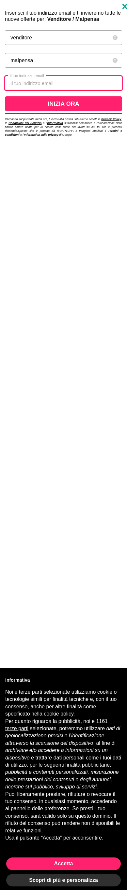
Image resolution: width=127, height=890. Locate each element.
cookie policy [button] (58, 713)
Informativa (55, 123)
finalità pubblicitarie (87, 765)
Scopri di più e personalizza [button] (63, 880)
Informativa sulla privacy (41, 134)
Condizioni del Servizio (25, 123)
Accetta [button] (63, 863)
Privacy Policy (111, 119)
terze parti (16, 728)
